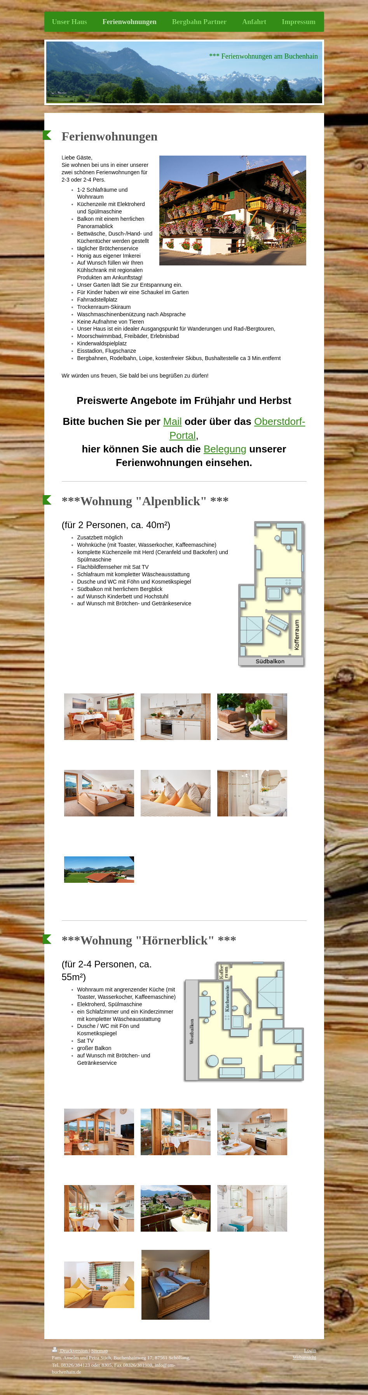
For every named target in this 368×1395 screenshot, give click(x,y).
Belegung (225, 449)
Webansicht (304, 1357)
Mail (172, 421)
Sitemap (99, 1350)
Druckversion (70, 1350)
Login (310, 1350)
